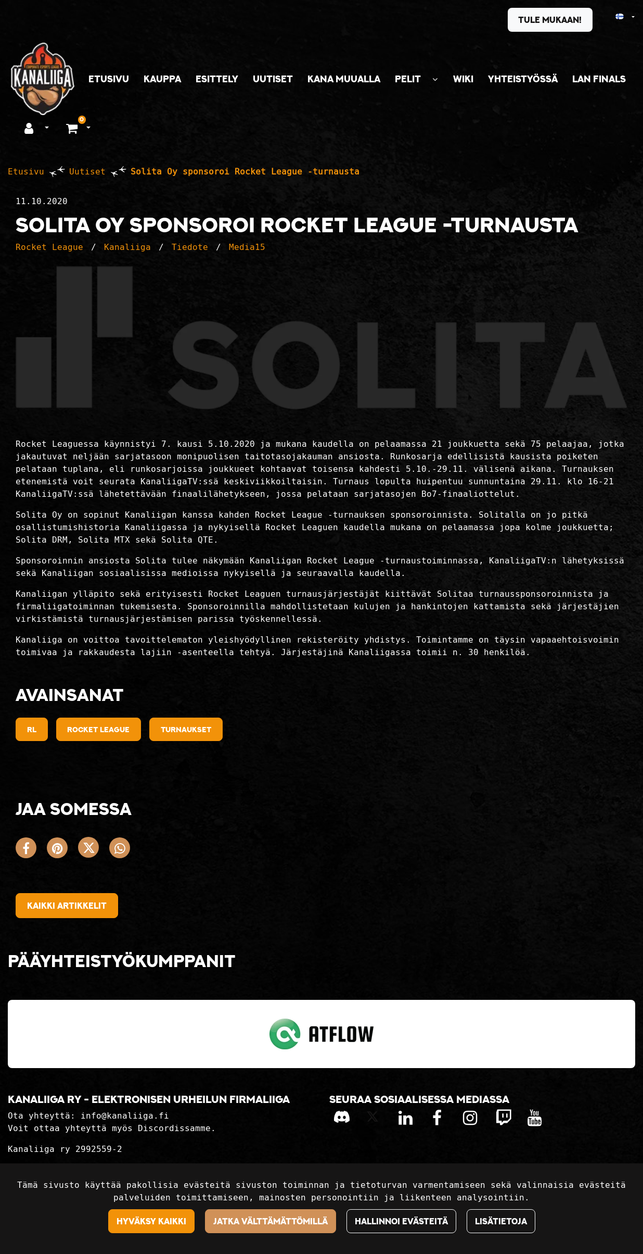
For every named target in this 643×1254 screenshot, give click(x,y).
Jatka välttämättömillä (270, 1221)
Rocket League (49, 247)
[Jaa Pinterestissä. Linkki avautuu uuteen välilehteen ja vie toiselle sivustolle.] (62, 850)
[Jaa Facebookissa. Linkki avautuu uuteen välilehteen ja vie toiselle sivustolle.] (31, 850)
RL (31, 729)
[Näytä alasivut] (435, 79)
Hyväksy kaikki (151, 1221)
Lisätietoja (501, 1221)
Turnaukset (186, 729)
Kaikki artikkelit (67, 905)
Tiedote (190, 247)
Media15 (247, 247)
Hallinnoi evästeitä (401, 1221)
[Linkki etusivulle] (42, 79)
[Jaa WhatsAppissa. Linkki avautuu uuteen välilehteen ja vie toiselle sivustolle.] (122, 850)
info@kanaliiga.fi (125, 1116)
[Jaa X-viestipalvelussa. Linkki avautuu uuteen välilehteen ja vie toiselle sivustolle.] (93, 850)
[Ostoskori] (73, 127)
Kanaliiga (127, 247)
